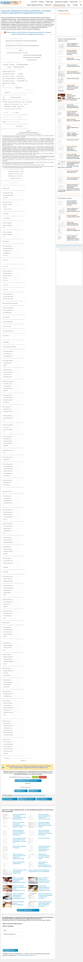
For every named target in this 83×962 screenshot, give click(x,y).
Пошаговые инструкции (61, 1)
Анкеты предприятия (65, 29)
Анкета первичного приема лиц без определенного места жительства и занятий (73, 113)
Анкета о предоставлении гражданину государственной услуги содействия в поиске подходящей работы (69, 98)
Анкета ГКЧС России (44, 838)
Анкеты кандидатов (64, 25)
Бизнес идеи (49, 1)
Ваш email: (28, 783)
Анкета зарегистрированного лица (73, 127)
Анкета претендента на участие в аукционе (73, 178)
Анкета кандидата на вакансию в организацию (74, 72)
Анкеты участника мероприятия (68, 31)
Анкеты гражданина (64, 13)
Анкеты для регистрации (66, 21)
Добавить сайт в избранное (27, 799)
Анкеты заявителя (64, 23)
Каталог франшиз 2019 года (35, 5)
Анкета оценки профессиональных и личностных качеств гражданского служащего (68, 88)
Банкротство (48, 5)
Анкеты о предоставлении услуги (68, 27)
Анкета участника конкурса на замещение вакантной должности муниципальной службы (73, 156)
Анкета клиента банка (73, 78)
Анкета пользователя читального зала (73, 171)
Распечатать (44, 799)
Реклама (75, 5)
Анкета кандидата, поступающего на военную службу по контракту (72, 52)
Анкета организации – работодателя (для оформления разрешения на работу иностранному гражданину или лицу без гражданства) (69, 188)
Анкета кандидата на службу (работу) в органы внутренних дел (73, 45)
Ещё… (69, 5)
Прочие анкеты (63, 33)
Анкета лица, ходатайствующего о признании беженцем (73, 106)
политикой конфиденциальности (26, 955)
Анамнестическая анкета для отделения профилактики (20, 871)
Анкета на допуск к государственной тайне (73, 65)
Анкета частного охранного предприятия (73, 120)
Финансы (41, 1)
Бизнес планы (74, 1)
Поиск (80, 4)
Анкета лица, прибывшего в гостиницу (74, 58)
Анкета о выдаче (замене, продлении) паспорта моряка (72, 134)
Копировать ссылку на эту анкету (28, 780)
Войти (80, 1)
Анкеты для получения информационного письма (65, 16)
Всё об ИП (34, 1)
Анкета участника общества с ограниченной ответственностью (72, 148)
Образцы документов (59, 5)
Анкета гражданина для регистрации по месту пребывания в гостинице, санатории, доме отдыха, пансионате (69, 164)
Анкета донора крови (72, 139)
